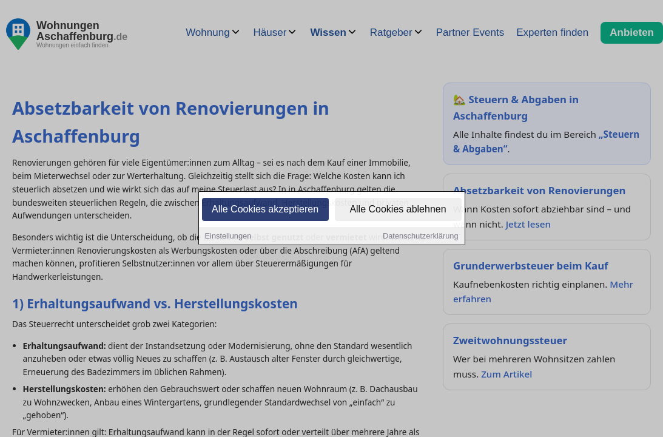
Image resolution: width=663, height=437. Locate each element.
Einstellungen (228, 237)
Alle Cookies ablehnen (397, 210)
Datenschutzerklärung (420, 237)
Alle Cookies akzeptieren (265, 210)
